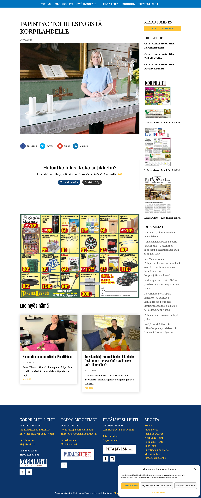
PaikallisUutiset (154, 433)
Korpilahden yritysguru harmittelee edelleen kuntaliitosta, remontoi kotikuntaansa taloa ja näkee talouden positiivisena (160, 301)
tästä (119, 174)
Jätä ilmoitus (86, 4)
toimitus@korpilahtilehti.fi (35, 429)
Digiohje (128, 4)
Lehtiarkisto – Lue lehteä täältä (162, 122)
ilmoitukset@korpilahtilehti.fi (37, 433)
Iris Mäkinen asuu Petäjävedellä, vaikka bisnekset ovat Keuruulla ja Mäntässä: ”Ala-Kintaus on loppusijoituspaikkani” (162, 267)
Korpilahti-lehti (154, 437)
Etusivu (45, 4)
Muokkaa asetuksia (185, 485)
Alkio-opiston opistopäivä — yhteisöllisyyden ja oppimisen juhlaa (161, 284)
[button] (195, 469)
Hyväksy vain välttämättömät (157, 485)
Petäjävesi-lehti (154, 441)
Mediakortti (64, 4)
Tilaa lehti (111, 4)
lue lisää (27, 379)
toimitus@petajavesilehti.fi (118, 429)
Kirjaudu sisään (163, 28)
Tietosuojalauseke (157, 492)
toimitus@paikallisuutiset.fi (77, 429)
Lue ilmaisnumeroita (157, 449)
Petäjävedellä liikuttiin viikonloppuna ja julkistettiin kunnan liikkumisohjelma (160, 328)
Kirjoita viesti (27, 444)
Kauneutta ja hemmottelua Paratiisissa (47, 357)
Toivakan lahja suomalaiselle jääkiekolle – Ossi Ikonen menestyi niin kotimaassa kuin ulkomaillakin (111, 361)
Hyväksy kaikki (130, 485)
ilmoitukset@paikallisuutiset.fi (79, 433)
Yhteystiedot (148, 4)
